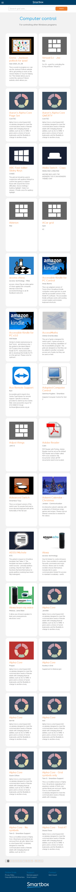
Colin (44, 446)
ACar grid (48, 223)
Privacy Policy (9, 875)
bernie (11, 721)
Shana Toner (47, 831)
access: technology (50, 556)
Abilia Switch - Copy (54, 168)
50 (36, 861)
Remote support (32, 875)
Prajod (11, 666)
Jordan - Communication (52, 504)
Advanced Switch (19, 497)
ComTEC (12, 119)
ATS (10, 556)
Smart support (32, 877)
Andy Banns (47, 284)
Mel (43, 61)
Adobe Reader (50, 442)
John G (12, 446)
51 (39, 861)
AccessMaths (50, 333)
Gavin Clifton (14, 776)
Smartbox (21, 877)
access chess (17, 278)
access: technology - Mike (19, 281)
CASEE (12, 174)
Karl (10, 391)
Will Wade (13, 339)
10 (32, 861)
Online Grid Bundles (50, 336)
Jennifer (45, 611)
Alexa (45, 552)
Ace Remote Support (21, 387)
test (43, 721)
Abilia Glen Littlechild (50, 171)
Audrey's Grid (47, 666)
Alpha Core (49, 607)
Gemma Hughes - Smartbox (53, 394)
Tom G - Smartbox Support (52, 778)
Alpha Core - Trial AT (54, 827)
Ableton (14, 223)
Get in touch (53, 875)
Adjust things (16, 442)
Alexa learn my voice (21, 607)
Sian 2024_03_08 (16, 64)
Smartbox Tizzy (15, 501)
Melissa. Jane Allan (16, 611)
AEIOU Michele (17, 552)
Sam (44, 226)
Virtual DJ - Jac (51, 58)
